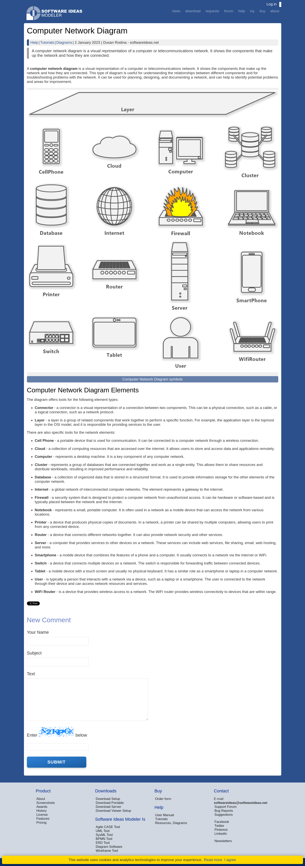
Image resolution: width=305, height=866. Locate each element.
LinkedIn (221, 834)
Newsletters (223, 841)
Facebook (222, 822)
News (176, 11)
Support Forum (226, 807)
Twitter (219, 826)
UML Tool (103, 831)
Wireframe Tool (107, 851)
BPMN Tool (104, 839)
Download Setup (108, 799)
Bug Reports (224, 811)
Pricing (41, 822)
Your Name (38, 632)
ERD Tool (103, 843)
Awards (42, 807)
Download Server (108, 807)
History (41, 811)
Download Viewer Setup (113, 811)
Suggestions (224, 815)
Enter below (57, 732)
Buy (262, 11)
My (252, 11)
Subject (34, 653)
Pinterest (221, 830)
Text (31, 673)
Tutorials (47, 42)
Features (42, 818)
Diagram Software (109, 847)
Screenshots (45, 803)
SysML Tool (104, 835)
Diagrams (64, 42)
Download (192, 11)
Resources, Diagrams (171, 823)
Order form (163, 799)
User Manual (164, 815)
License (42, 815)
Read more (213, 860)
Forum (228, 11)
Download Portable (110, 803)
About (274, 11)
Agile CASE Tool (108, 827)
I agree (230, 860)
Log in (272, 4)
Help (241, 11)
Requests (212, 11)
